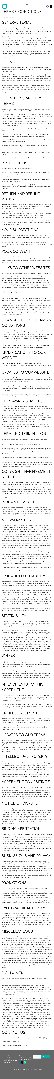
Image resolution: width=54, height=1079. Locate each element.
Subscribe (45, 1056)
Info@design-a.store (25, 1057)
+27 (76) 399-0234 (25, 1059)
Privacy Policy (8, 1059)
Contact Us (7, 1062)
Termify (4, 57)
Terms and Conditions (10, 1060)
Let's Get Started (8, 1057)
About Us (6, 1056)
